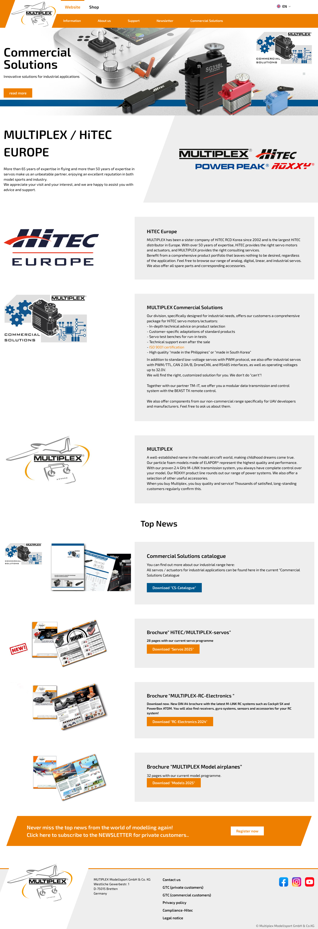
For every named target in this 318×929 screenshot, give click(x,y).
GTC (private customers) (183, 887)
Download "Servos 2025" (173, 649)
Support (134, 20)
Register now (247, 831)
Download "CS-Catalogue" (174, 587)
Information (72, 20)
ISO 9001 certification (166, 347)
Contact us (171, 879)
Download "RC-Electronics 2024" (180, 721)
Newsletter (165, 20)
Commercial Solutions (206, 20)
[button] (304, 69)
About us (104, 20)
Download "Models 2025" (174, 783)
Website (72, 6)
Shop (94, 6)
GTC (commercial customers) (187, 895)
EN (282, 6)
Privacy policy (174, 902)
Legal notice (173, 918)
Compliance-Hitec (178, 910)
